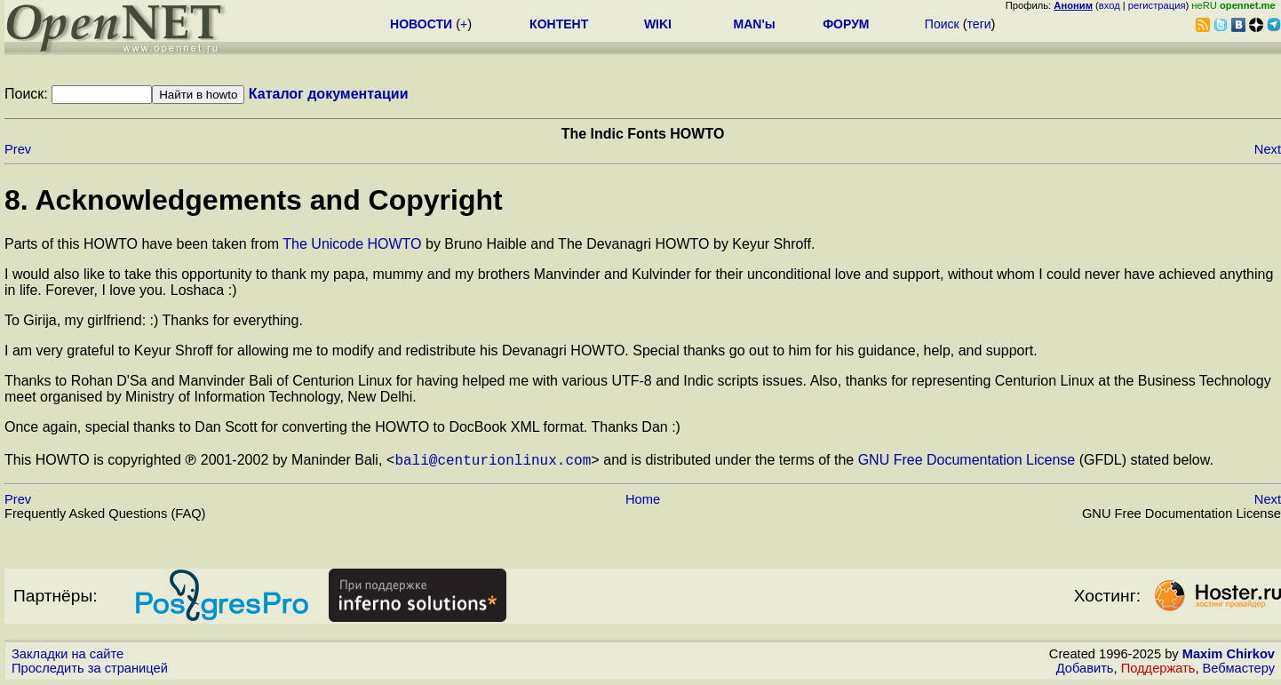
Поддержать (1158, 668)
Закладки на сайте (67, 654)
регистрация (1157, 5)
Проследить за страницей (90, 668)
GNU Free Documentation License (967, 459)
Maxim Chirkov (1228, 654)
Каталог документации (329, 93)
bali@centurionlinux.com (492, 459)
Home (642, 499)
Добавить (1085, 668)
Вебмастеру (1239, 668)
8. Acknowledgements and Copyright (253, 200)
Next (1267, 149)
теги (979, 24)
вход (1109, 5)
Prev (17, 149)
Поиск (942, 24)
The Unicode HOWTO (351, 243)
